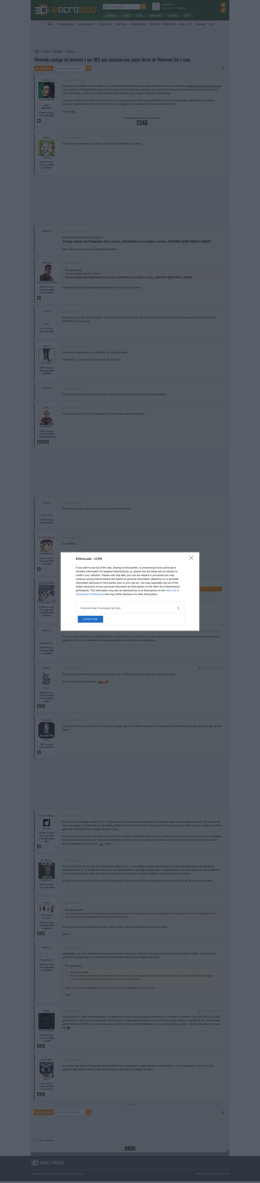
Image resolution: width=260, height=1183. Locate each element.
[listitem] (130, 608)
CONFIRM (95, 619)
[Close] (192, 559)
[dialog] (130, 591)
